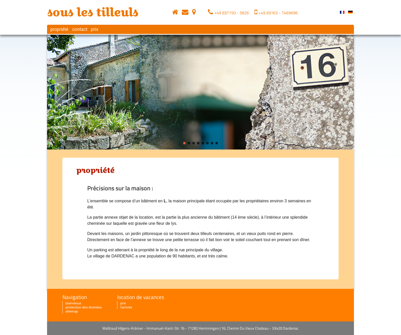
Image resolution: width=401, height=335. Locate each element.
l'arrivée (126, 307)
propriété (58, 29)
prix (94, 29)
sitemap (71, 311)
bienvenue (73, 303)
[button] (55, 92)
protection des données (83, 307)
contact (79, 29)
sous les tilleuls (92, 12)
